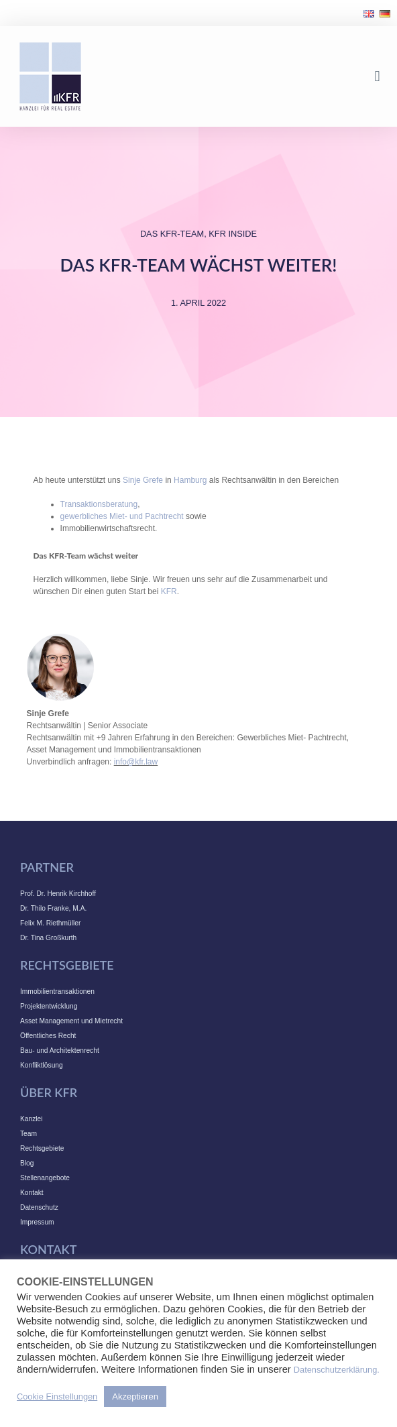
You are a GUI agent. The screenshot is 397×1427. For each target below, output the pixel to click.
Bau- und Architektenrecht (59, 1050)
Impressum (37, 1222)
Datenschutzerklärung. (337, 1370)
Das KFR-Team (172, 234)
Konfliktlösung (41, 1065)
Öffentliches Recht (48, 1035)
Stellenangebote (45, 1178)
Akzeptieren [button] (135, 1396)
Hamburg (190, 480)
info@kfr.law (136, 761)
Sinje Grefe (143, 480)
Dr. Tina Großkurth (48, 937)
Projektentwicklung (48, 1006)
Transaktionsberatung (99, 504)
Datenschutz (39, 1207)
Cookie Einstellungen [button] (57, 1396)
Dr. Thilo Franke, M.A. (53, 908)
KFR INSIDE (233, 234)
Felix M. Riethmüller (50, 923)
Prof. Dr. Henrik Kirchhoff (58, 893)
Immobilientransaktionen (57, 991)
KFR (169, 591)
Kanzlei (31, 1119)
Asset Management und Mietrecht (71, 1021)
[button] (377, 77)
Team (28, 1133)
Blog (27, 1163)
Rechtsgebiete (42, 1148)
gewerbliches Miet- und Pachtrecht (122, 516)
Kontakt (32, 1192)
